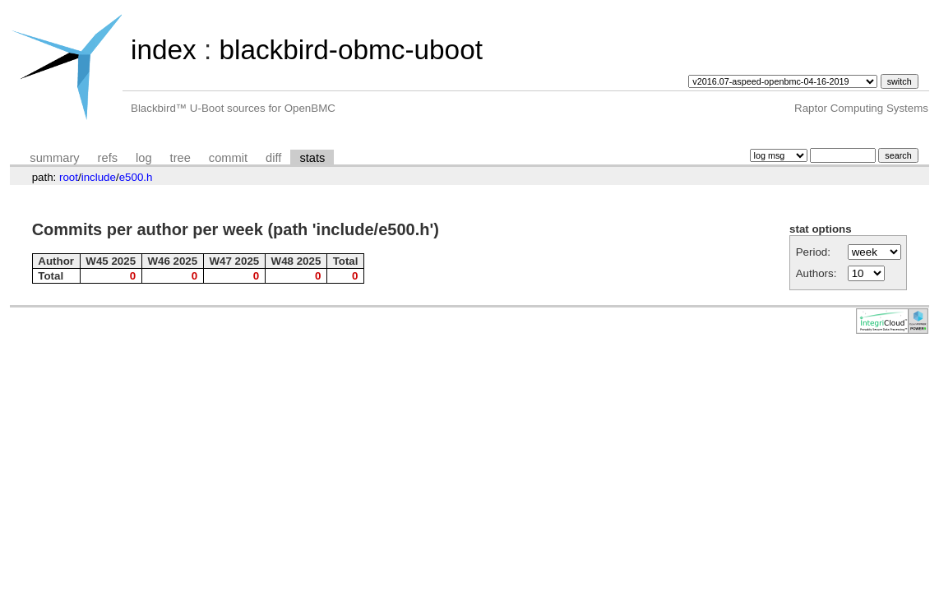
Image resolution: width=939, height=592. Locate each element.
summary (54, 157)
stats (312, 157)
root (68, 177)
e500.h (136, 177)
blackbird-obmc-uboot (350, 50)
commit (228, 157)
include (98, 177)
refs (108, 157)
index (164, 50)
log (144, 157)
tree (180, 157)
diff (273, 157)
